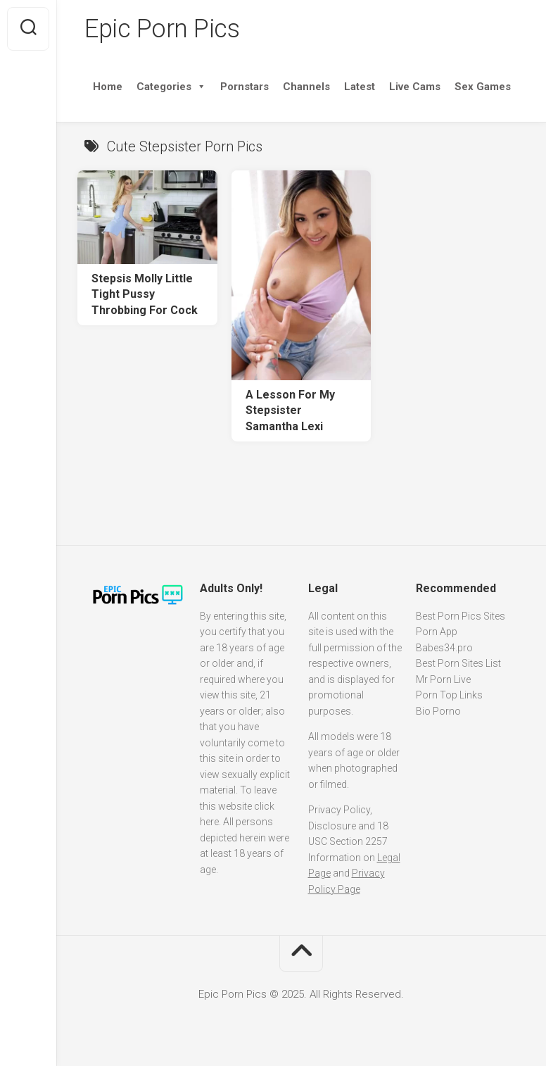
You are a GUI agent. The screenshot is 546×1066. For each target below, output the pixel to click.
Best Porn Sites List (458, 663)
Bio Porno (438, 711)
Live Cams (414, 86)
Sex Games (483, 86)
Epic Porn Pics (161, 29)
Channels (306, 86)
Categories (171, 86)
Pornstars (244, 86)
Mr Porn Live (443, 679)
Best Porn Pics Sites (460, 616)
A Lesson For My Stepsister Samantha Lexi (290, 410)
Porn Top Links (449, 695)
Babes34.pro (444, 647)
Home (107, 86)
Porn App (436, 631)
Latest (359, 86)
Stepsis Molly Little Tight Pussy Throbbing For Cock (144, 294)
